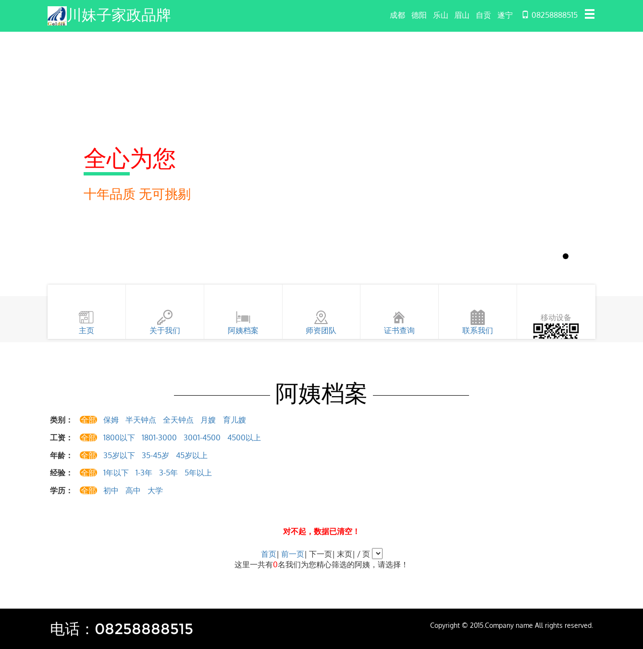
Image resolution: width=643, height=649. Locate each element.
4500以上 (244, 437)
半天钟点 (140, 420)
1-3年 (144, 472)
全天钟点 (178, 420)
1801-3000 (159, 437)
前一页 (292, 554)
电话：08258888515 (123, 628)
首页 (268, 554)
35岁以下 (119, 455)
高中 (133, 490)
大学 (155, 490)
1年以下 (116, 472)
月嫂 (208, 420)
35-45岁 (155, 455)
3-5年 (168, 472)
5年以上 (198, 472)
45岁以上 (192, 455)
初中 (111, 490)
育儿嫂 (234, 420)
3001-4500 (202, 437)
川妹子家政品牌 (120, 14)
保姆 (111, 420)
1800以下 (119, 437)
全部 (88, 420)
